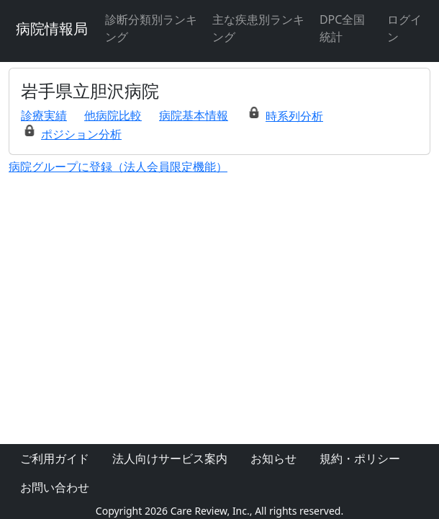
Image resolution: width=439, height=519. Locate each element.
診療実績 (44, 115)
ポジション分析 (81, 134)
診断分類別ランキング (151, 28)
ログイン (404, 28)
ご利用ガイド (54, 458)
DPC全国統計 (342, 28)
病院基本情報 (193, 115)
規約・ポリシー (360, 458)
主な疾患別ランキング (258, 28)
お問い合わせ (54, 487)
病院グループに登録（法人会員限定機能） (118, 166)
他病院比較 (113, 115)
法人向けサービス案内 (169, 458)
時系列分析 (294, 116)
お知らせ (273, 458)
